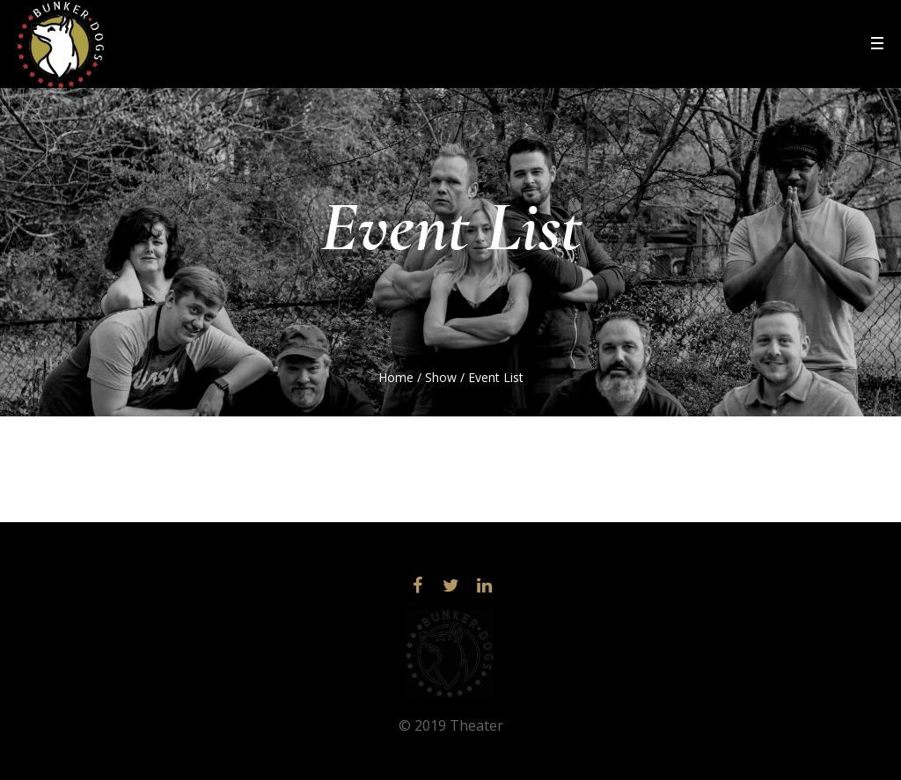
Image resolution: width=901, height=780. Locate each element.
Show (441, 377)
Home (396, 377)
